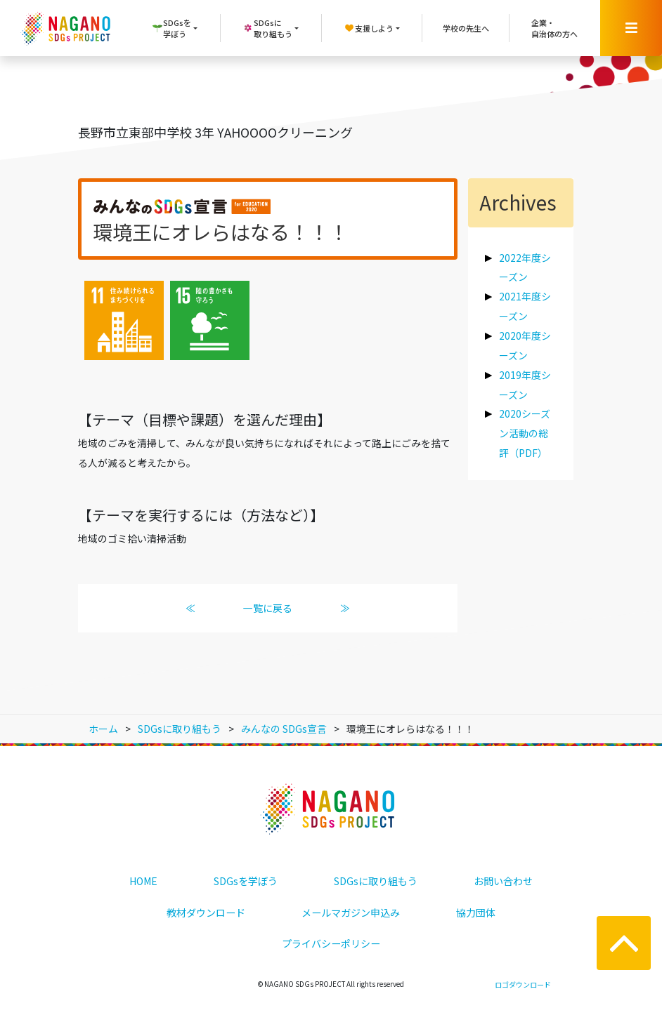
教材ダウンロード (206, 912)
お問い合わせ (503, 881)
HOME (143, 881)
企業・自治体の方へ (554, 28)
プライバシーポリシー (331, 943)
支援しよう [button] (369, 28)
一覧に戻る (267, 608)
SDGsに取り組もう (375, 881)
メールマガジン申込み (350, 912)
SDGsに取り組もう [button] (267, 28)
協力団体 (475, 912)
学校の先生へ (466, 28)
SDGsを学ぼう (246, 881)
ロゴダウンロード (523, 984)
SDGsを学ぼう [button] (171, 28)
